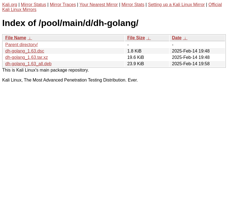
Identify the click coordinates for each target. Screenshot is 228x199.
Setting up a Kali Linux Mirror (176, 4)
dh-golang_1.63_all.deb (28, 63)
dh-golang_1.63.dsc (24, 51)
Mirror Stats (132, 4)
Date (177, 37)
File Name (15, 37)
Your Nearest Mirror (98, 4)
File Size (136, 37)
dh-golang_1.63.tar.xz (26, 57)
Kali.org (9, 4)
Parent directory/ (21, 44)
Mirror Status (33, 4)
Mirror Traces (63, 4)
